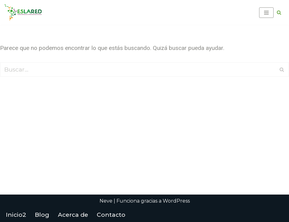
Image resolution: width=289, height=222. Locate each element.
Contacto (111, 214)
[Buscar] (279, 12)
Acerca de (73, 214)
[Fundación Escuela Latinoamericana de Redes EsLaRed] (23, 12)
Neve (106, 201)
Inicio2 (16, 214)
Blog (42, 214)
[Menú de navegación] (266, 12)
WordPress (176, 201)
